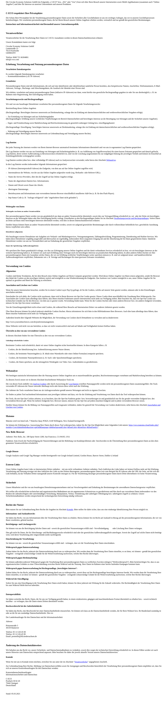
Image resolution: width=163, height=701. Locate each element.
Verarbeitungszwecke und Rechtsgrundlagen (131, 218)
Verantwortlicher (81, 662)
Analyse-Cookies (39, 384)
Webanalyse (111, 160)
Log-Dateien (74, 384)
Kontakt (70, 509)
